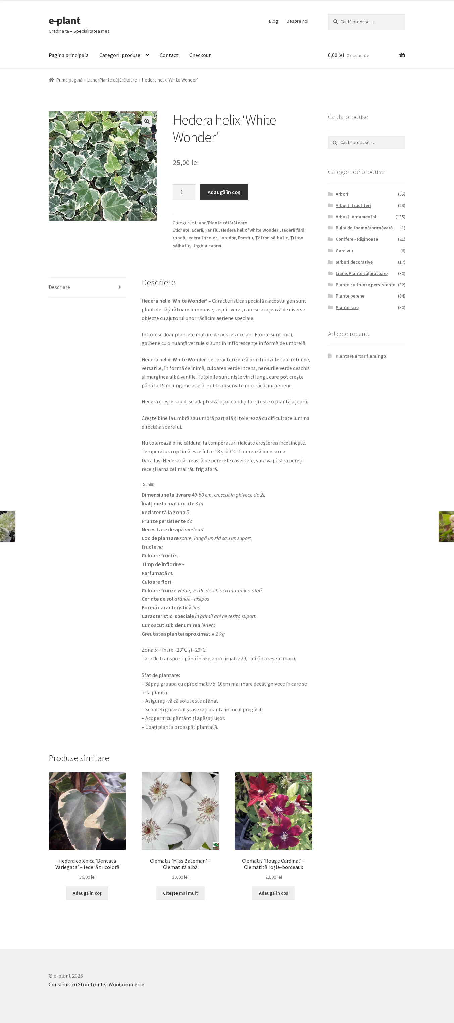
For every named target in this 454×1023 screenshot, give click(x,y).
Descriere (59, 287)
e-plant (64, 20)
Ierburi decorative (354, 262)
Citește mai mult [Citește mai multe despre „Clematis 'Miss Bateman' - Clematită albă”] (180, 893)
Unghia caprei (206, 246)
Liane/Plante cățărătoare (112, 80)
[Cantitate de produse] (184, 192)
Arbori (342, 194)
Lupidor (227, 238)
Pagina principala (69, 55)
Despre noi (297, 21)
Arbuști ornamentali (357, 217)
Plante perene (350, 296)
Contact (169, 55)
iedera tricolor (202, 238)
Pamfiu (245, 238)
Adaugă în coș (224, 192)
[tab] (87, 288)
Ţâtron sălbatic (271, 238)
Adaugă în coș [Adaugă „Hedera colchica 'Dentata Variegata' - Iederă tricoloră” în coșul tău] (87, 893)
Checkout (200, 55)
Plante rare (347, 307)
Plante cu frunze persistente (365, 285)
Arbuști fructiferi (353, 205)
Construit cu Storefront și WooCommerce (96, 984)
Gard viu (344, 251)
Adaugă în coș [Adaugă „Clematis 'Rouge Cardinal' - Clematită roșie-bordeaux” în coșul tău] (273, 893)
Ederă (197, 230)
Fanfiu (212, 230)
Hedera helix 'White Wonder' (250, 230)
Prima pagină (69, 80)
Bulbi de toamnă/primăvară (364, 228)
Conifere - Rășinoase (357, 239)
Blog (273, 21)
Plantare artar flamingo (361, 356)
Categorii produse (119, 55)
